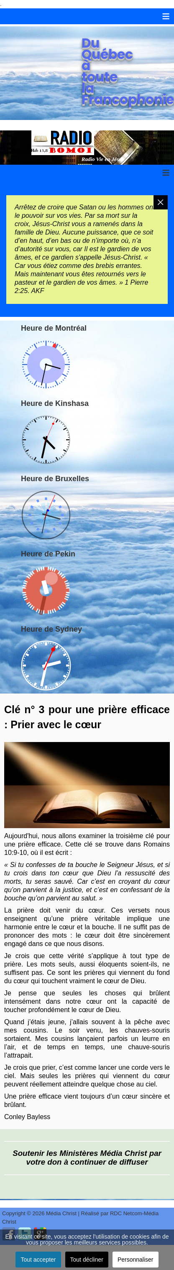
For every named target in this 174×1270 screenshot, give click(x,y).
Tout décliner (86, 1259)
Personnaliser (136, 1259)
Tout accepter (38, 1259)
